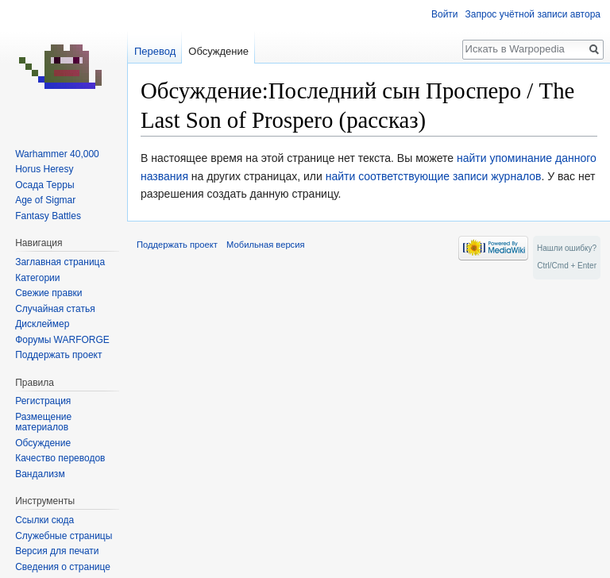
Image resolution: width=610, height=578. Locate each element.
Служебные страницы (63, 535)
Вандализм (39, 474)
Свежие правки (48, 293)
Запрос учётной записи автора (532, 14)
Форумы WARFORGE (62, 339)
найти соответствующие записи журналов (434, 176)
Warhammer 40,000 (57, 154)
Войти (444, 14)
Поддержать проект (58, 354)
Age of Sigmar (45, 200)
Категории (37, 277)
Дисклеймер (42, 323)
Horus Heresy (44, 169)
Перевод (155, 51)
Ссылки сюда (44, 520)
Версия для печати (56, 551)
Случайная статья (55, 308)
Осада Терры (44, 185)
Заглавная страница (60, 262)
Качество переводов (60, 458)
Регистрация (43, 401)
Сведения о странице (62, 566)
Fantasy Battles (48, 216)
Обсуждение (218, 51)
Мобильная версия (265, 244)
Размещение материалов (43, 422)
